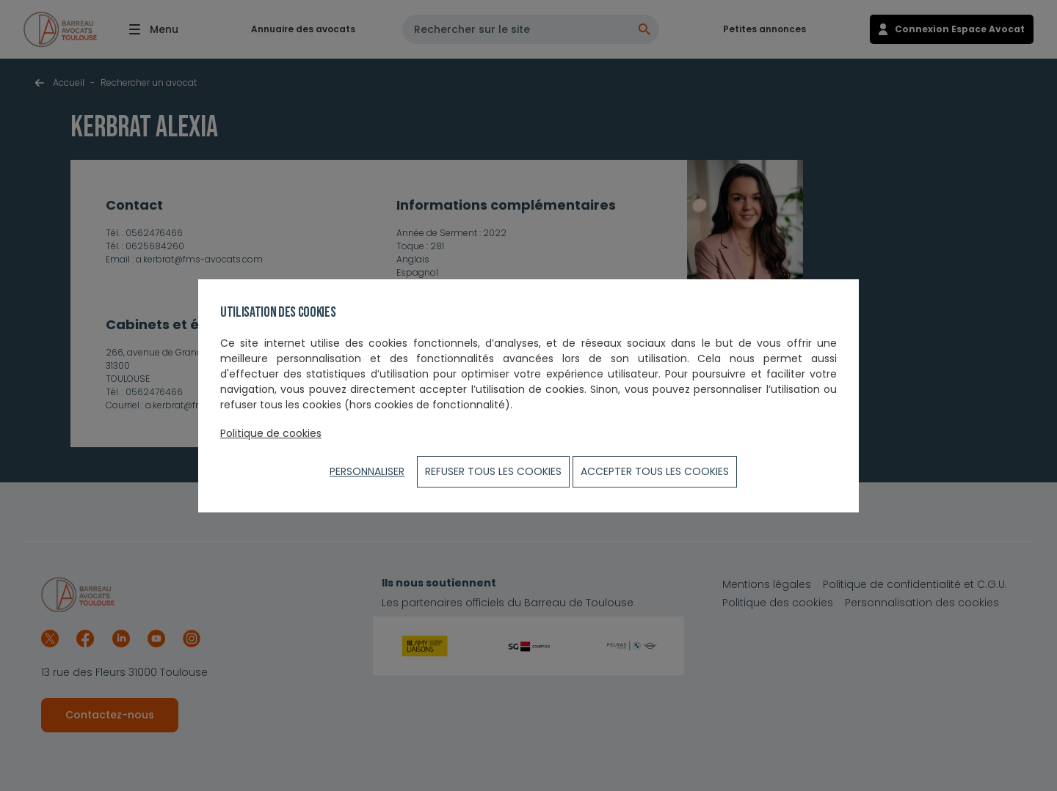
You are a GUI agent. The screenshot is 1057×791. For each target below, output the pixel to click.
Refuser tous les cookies (493, 471)
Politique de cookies (271, 433)
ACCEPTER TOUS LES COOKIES (655, 471)
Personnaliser (367, 471)
